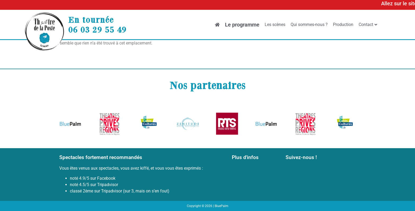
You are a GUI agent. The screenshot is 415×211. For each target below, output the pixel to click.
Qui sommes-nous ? (309, 24)
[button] (65, 124)
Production (343, 24)
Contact (368, 24)
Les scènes (275, 24)
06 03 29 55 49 (97, 29)
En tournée (91, 19)
